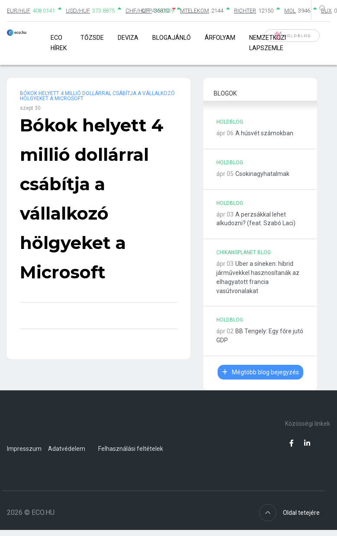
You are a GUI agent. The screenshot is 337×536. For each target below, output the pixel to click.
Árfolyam (220, 37)
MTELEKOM (194, 10)
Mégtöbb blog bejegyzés (260, 372)
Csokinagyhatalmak (262, 173)
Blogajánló (171, 37)
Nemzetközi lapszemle (267, 42)
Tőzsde (92, 37)
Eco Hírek (59, 42)
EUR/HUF (18, 10)
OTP (146, 10)
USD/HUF (78, 10)
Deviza (128, 37)
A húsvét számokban (264, 133)
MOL (290, 10)
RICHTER (245, 10)
